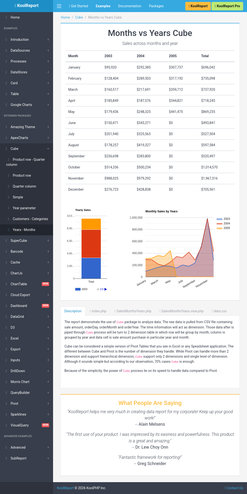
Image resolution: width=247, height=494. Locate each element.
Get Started (78, 6)
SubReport (15, 458)
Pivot (11, 403)
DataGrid (14, 317)
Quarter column (21, 186)
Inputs (12, 360)
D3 (9, 327)
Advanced (15, 447)
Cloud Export (17, 295)
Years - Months (20, 230)
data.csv (219, 311)
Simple (14, 197)
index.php (98, 311)
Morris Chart (16, 382)
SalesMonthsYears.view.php (181, 311)
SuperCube (15, 241)
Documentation (129, 6)
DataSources (17, 50)
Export (12, 349)
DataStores (15, 72)
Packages (156, 6)
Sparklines (15, 414)
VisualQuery (26, 425)
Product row (18, 175)
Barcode (13, 251)
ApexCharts (16, 138)
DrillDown (14, 371)
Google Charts (18, 105)
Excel (11, 338)
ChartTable (26, 284)
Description (73, 311)
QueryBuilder (17, 393)
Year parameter (21, 208)
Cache (12, 262)
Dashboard (26, 306)
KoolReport (65, 488)
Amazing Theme (19, 127)
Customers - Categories (27, 219)
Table (11, 94)
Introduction (16, 40)
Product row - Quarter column (25, 162)
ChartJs (13, 273)
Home (12, 17)
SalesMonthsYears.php (133, 311)
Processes (15, 61)
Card (11, 83)
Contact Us (234, 488)
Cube (11, 149)
